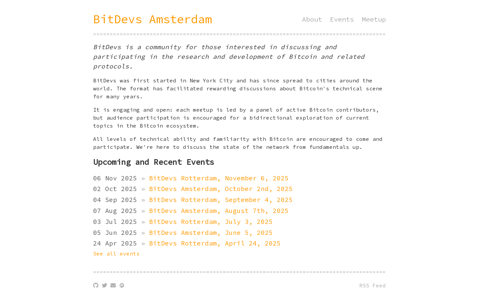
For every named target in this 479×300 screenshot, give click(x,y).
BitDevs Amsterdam (152, 19)
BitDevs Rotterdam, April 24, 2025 (215, 243)
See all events (116, 253)
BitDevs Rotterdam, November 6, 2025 (219, 178)
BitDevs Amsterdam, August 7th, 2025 (219, 211)
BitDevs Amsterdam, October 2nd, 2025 (221, 189)
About (312, 19)
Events (342, 19)
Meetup (374, 19)
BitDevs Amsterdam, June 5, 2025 (211, 233)
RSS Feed (372, 285)
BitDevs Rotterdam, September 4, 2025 (221, 200)
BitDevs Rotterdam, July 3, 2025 (211, 222)
